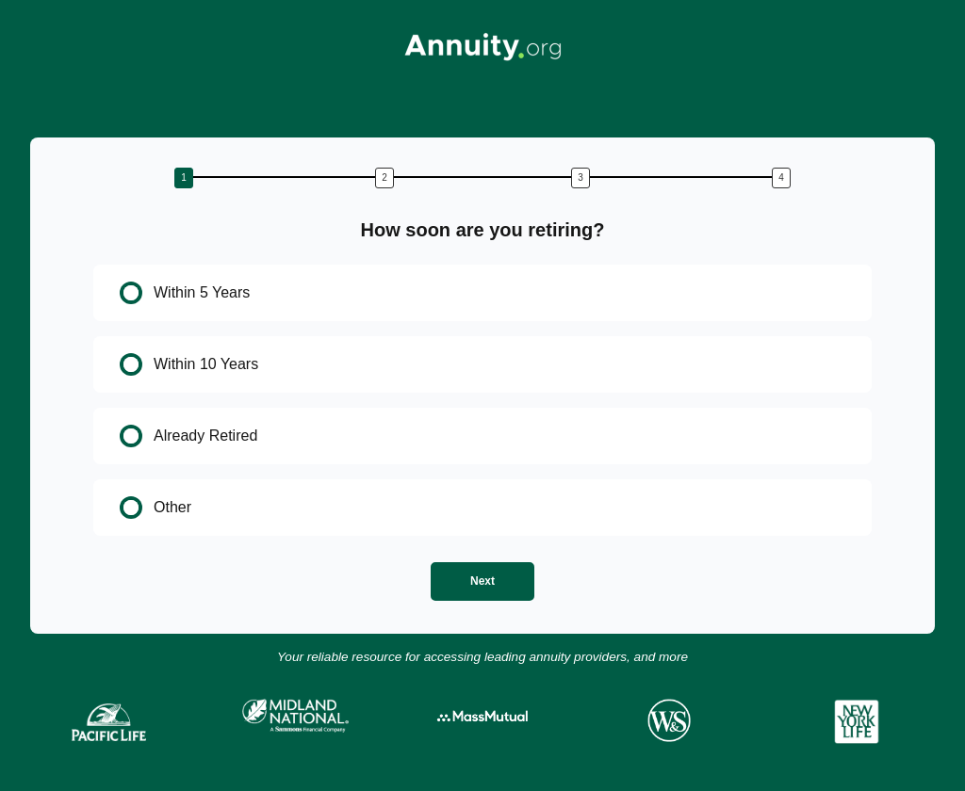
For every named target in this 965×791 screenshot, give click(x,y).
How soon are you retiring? (483, 229)
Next (482, 581)
